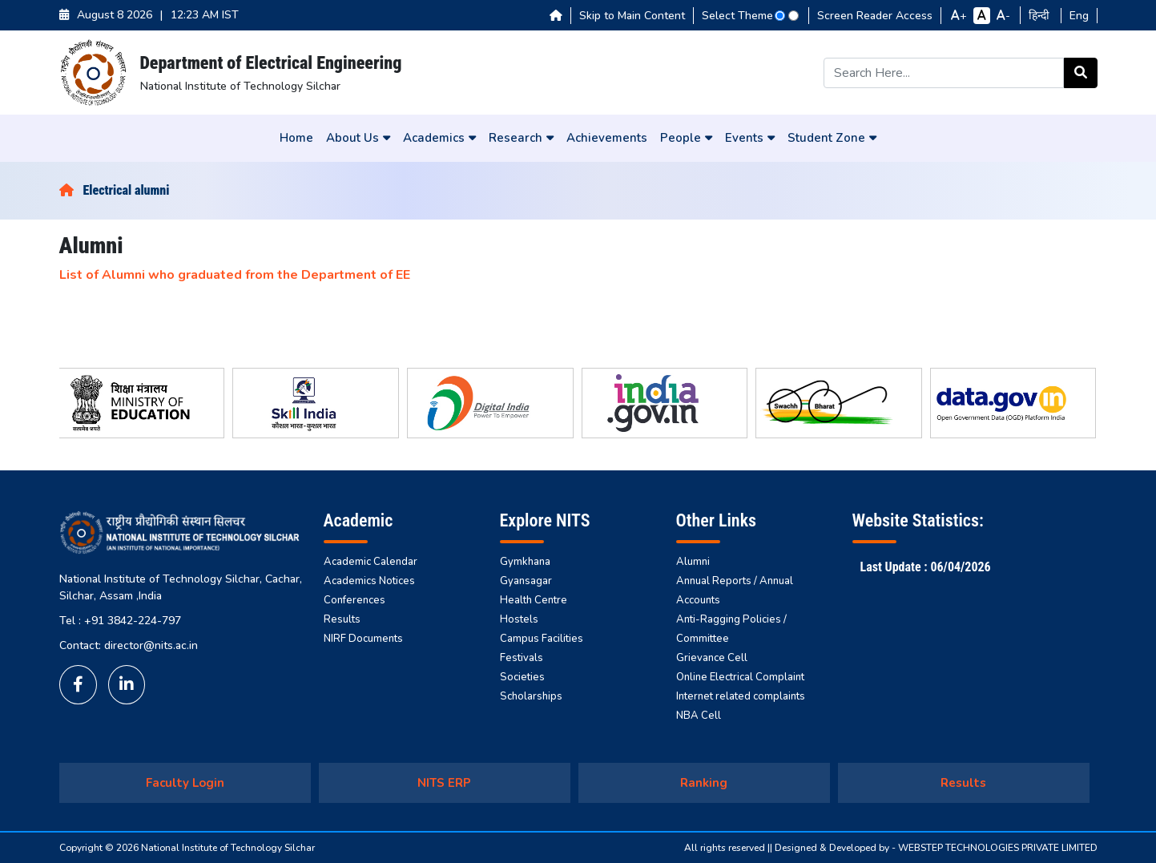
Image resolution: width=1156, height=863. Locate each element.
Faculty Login (185, 783)
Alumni (693, 561)
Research (521, 138)
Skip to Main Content (632, 15)
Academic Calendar (370, 561)
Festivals (521, 658)
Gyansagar (526, 581)
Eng (1079, 15)
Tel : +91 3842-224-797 (120, 620)
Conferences (354, 600)
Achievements (606, 138)
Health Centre (533, 600)
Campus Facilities (541, 638)
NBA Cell (698, 715)
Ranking (703, 783)
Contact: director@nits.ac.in (128, 645)
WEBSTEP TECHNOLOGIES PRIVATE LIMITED (998, 847)
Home (296, 138)
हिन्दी (1041, 15)
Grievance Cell (711, 658)
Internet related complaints (740, 696)
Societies (522, 677)
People (686, 138)
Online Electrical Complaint (740, 677)
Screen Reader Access (874, 15)
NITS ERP (444, 783)
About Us (358, 138)
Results (342, 619)
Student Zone (831, 138)
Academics (439, 138)
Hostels (519, 619)
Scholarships (531, 696)
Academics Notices (369, 581)
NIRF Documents (363, 638)
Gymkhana (525, 561)
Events (750, 138)
